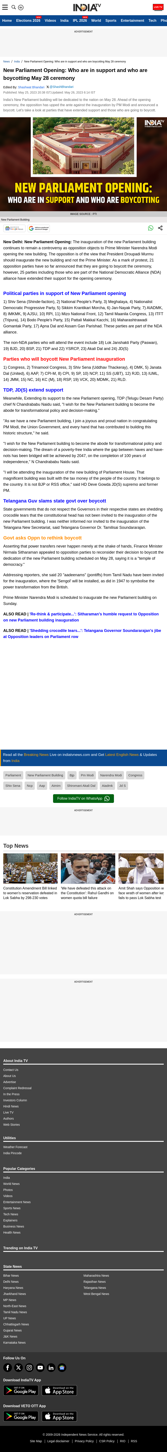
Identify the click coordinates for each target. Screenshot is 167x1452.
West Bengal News (96, 1294)
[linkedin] (51, 1367)
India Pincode (12, 1153)
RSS (134, 1441)
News (6, 61)
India (64, 20)
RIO (122, 1441)
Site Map (36, 1441)
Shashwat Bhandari (31, 87)
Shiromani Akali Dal (81, 785)
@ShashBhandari (61, 87)
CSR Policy (107, 1441)
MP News (9, 1300)
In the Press (11, 1094)
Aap (42, 785)
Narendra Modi (111, 775)
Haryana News (13, 1288)
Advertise (9, 1082)
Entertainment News (17, 1202)
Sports (111, 20)
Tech (152, 20)
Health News (11, 1232)
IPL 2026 (80, 20)
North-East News (14, 1306)
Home (7, 20)
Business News (13, 1226)
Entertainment (132, 20)
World (96, 20)
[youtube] (40, 1367)
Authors (8, 1118)
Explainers (10, 1220)
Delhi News (11, 1281)
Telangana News (95, 1288)
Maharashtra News (96, 1275)
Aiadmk (107, 785)
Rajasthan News (95, 1281)
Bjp (72, 775)
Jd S (122, 785)
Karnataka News (14, 1342)
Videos (50, 20)
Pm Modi (87, 775)
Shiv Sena (12, 785)
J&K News (10, 1336)
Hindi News (11, 1106)
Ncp (30, 785)
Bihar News (11, 1275)
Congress (135, 775)
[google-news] (62, 1367)
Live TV (8, 1112)
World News (11, 1184)
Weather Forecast (15, 1147)
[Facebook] (7, 1367)
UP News (9, 1318)
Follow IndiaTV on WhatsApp (83, 798)
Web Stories (11, 1124)
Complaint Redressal (17, 1088)
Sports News (11, 1208)
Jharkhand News (14, 1294)
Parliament (13, 775)
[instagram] (29, 1367)
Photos (8, 1190)
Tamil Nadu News (15, 1312)
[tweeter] (18, 1367)
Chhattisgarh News (16, 1324)
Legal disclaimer (58, 1441)
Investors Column (15, 1100)
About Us (9, 1076)
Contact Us (10, 1070)
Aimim (56, 785)
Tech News (10, 1214)
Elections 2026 (28, 20)
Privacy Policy (84, 1441)
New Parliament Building (45, 775)
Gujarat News (12, 1330)
